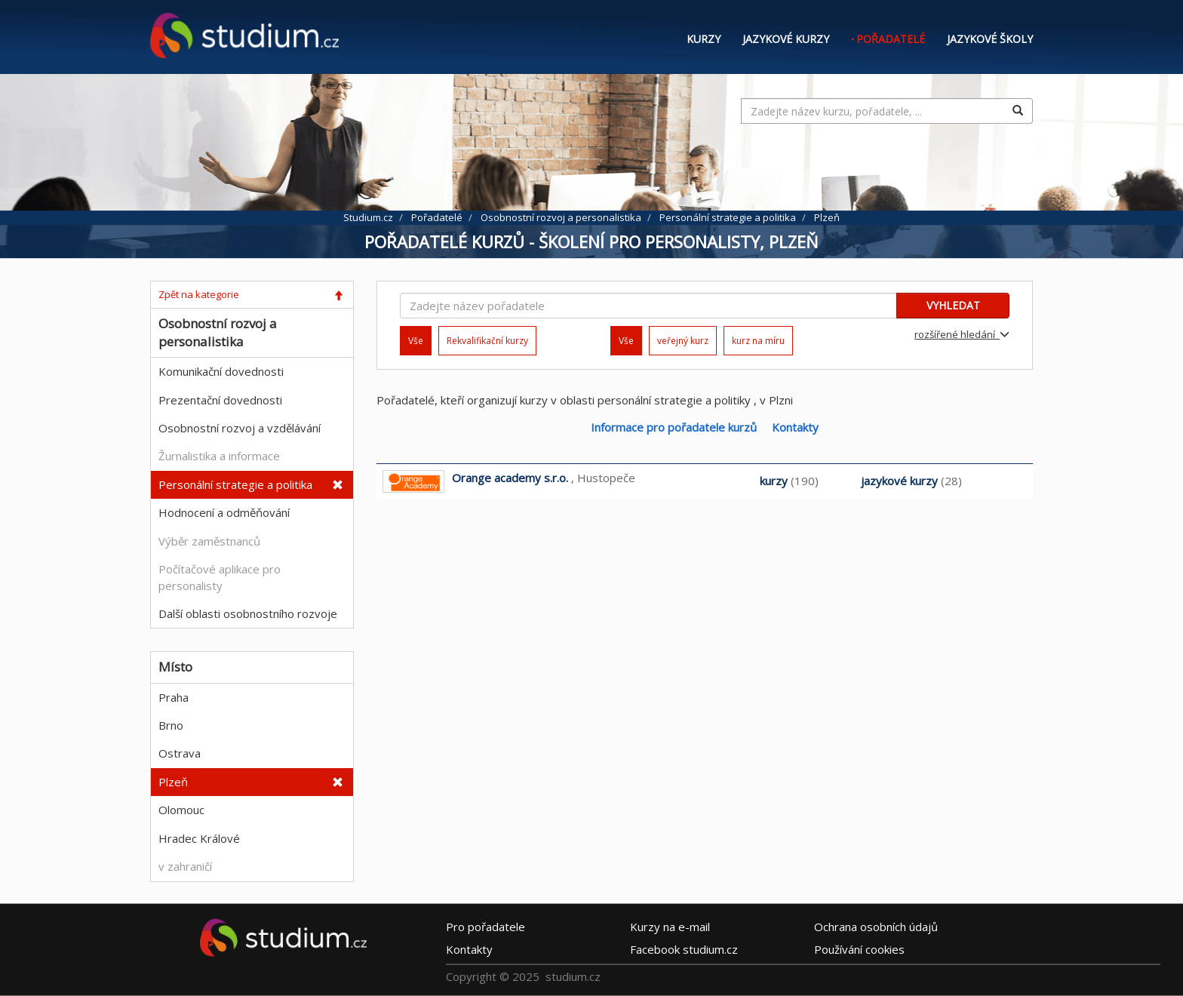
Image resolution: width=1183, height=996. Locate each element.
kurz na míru (758, 340)
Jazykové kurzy (785, 39)
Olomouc (181, 809)
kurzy (774, 480)
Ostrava (179, 753)
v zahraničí (185, 866)
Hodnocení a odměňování (224, 512)
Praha (173, 697)
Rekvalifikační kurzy (487, 340)
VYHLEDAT (953, 305)
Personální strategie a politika (235, 484)
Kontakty (795, 427)
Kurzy (704, 39)
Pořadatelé (890, 39)
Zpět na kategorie (198, 294)
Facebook (684, 949)
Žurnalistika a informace (219, 455)
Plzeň (173, 781)
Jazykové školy (990, 39)
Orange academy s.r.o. (510, 477)
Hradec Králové (199, 838)
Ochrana (876, 926)
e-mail (670, 926)
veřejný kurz (682, 340)
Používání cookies (859, 949)
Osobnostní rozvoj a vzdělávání (239, 427)
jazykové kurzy (899, 480)
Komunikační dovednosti (221, 371)
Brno (170, 725)
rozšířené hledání (961, 334)
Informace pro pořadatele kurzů (674, 427)
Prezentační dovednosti (220, 399)
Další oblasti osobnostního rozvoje (247, 613)
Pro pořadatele (485, 926)
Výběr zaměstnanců (209, 541)
